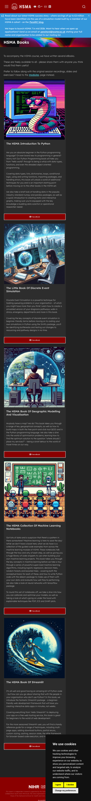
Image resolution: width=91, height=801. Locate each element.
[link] (40, 6)
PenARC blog (36, 22)
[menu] (6, 6)
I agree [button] (58, 785)
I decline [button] (70, 785)
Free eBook (35, 217)
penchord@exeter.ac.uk (53, 31)
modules (34, 74)
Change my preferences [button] (65, 790)
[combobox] (84, 7)
